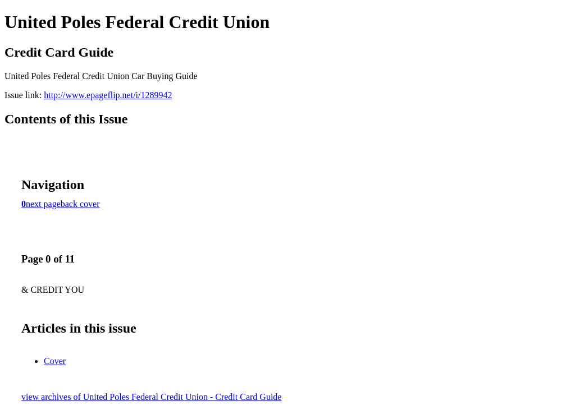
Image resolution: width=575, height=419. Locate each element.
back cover (80, 204)
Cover (55, 361)
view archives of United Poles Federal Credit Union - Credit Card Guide (151, 397)
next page (43, 204)
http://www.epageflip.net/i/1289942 (108, 95)
